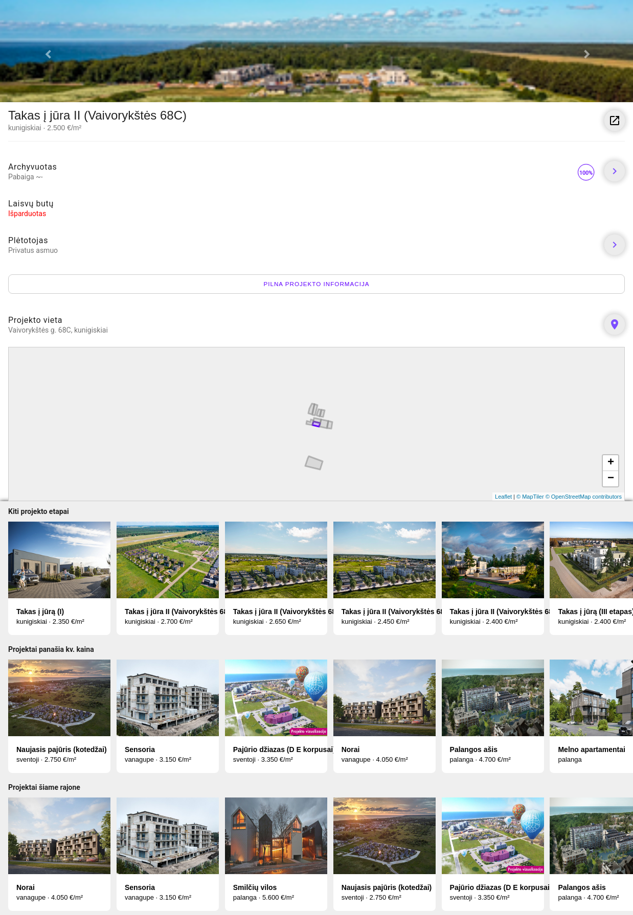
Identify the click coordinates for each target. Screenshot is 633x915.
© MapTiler (530, 497)
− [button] (610, 478)
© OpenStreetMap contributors (584, 497)
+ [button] (610, 463)
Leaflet (503, 497)
